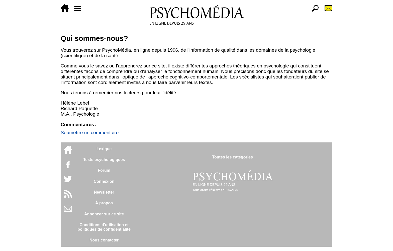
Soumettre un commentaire (90, 132)
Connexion (104, 181)
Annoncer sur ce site (104, 214)
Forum (104, 170)
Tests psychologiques (104, 159)
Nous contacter (104, 240)
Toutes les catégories (232, 157)
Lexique (104, 149)
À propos (104, 203)
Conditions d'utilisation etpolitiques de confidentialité (104, 227)
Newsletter (104, 192)
